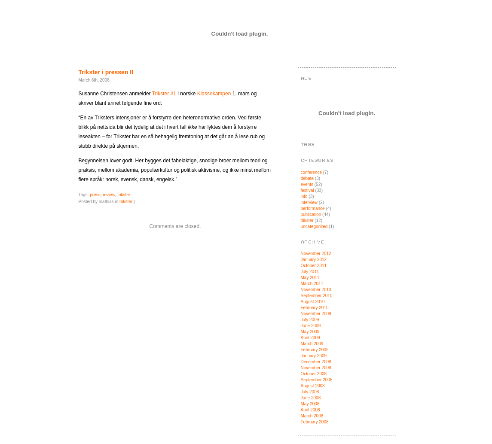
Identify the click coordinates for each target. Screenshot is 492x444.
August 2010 (313, 301)
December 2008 (316, 361)
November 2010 (316, 289)
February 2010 (315, 307)
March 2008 (312, 416)
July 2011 (310, 271)
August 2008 (313, 385)
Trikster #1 (164, 94)
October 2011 (314, 265)
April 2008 (310, 410)
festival (307, 190)
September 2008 (317, 379)
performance (313, 208)
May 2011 (310, 277)
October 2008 (314, 373)
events (307, 184)
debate (307, 178)
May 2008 (310, 403)
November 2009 (316, 313)
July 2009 (310, 319)
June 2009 (311, 325)
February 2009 (315, 349)
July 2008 (310, 391)
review (109, 194)
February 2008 (315, 422)
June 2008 (311, 397)
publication (311, 214)
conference (311, 172)
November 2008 (316, 367)
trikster (123, 194)
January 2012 (314, 259)
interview (309, 202)
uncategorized (314, 226)
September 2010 (317, 295)
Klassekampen (214, 94)
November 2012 (316, 253)
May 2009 (310, 331)
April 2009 (310, 337)
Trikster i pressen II (106, 72)
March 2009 (312, 343)
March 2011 (312, 283)
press (95, 194)
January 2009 (314, 355)
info (304, 196)
